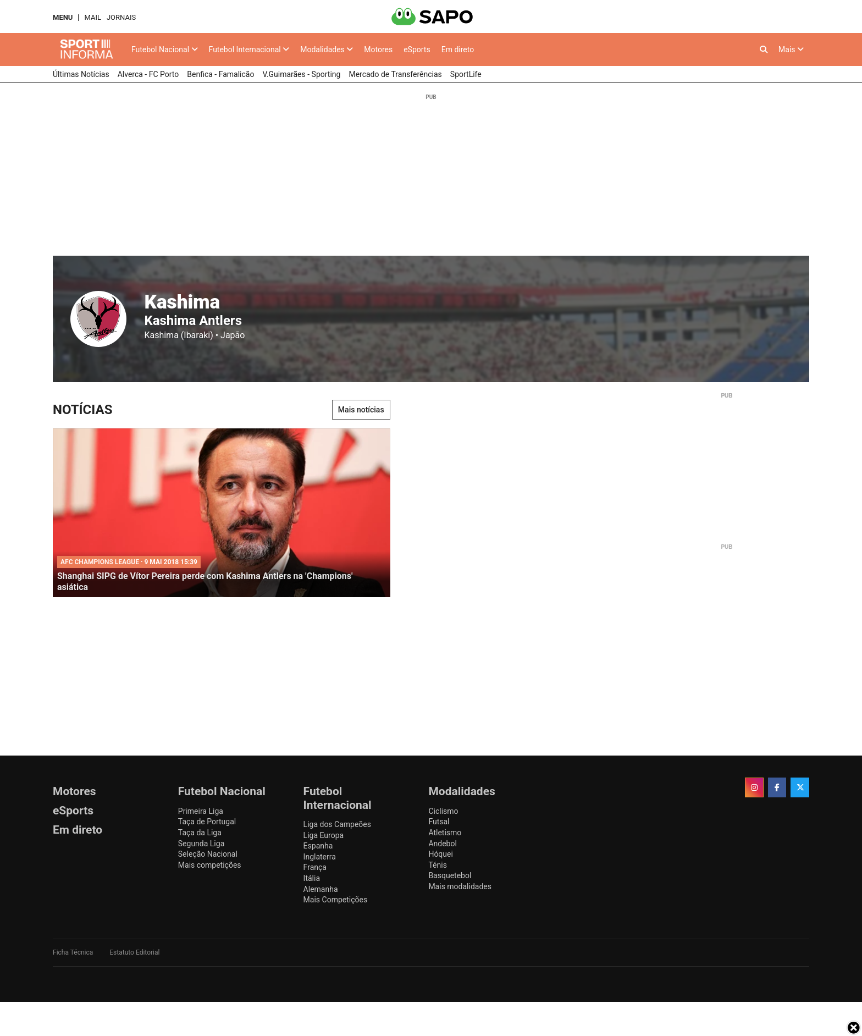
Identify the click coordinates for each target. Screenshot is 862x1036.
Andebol (442, 843)
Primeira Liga (200, 811)
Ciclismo (443, 811)
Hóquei (440, 854)
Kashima (182, 301)
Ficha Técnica (73, 952)
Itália (311, 878)
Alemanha (320, 889)
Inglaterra (319, 856)
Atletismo (444, 832)
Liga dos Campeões (337, 824)
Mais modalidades (459, 886)
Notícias (82, 409)
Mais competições (209, 865)
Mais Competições (335, 899)
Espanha (318, 845)
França (315, 867)
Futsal (438, 821)
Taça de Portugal (207, 821)
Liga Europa (323, 835)
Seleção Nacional (207, 854)
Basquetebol (449, 875)
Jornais (121, 17)
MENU (63, 17)
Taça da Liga (200, 832)
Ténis (437, 865)
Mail (92, 17)
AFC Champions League (99, 562)
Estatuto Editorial (134, 952)
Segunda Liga (201, 843)
